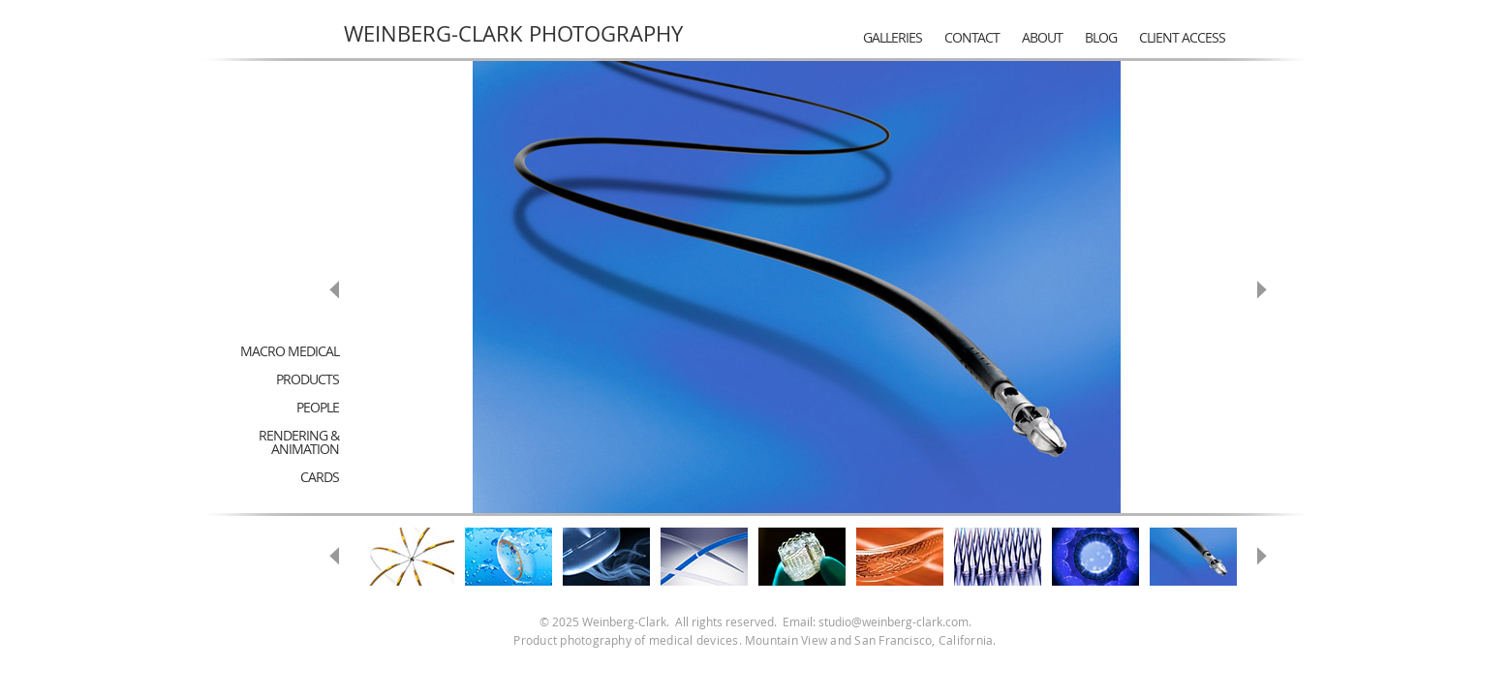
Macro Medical (289, 351)
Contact (972, 37)
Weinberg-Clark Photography (513, 33)
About (1042, 37)
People (317, 407)
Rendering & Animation (299, 442)
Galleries (892, 37)
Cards (319, 477)
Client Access (1182, 37)
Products (307, 379)
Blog (1101, 37)
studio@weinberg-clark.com (893, 621)
